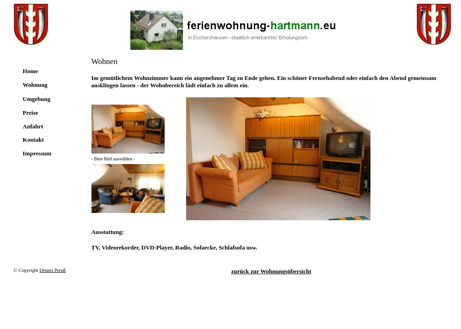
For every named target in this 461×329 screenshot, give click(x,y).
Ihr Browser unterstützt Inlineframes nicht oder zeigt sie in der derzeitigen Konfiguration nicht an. (278, 158)
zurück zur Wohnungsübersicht (271, 271)
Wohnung (35, 84)
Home (30, 71)
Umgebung (37, 99)
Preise (30, 112)
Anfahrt (33, 126)
